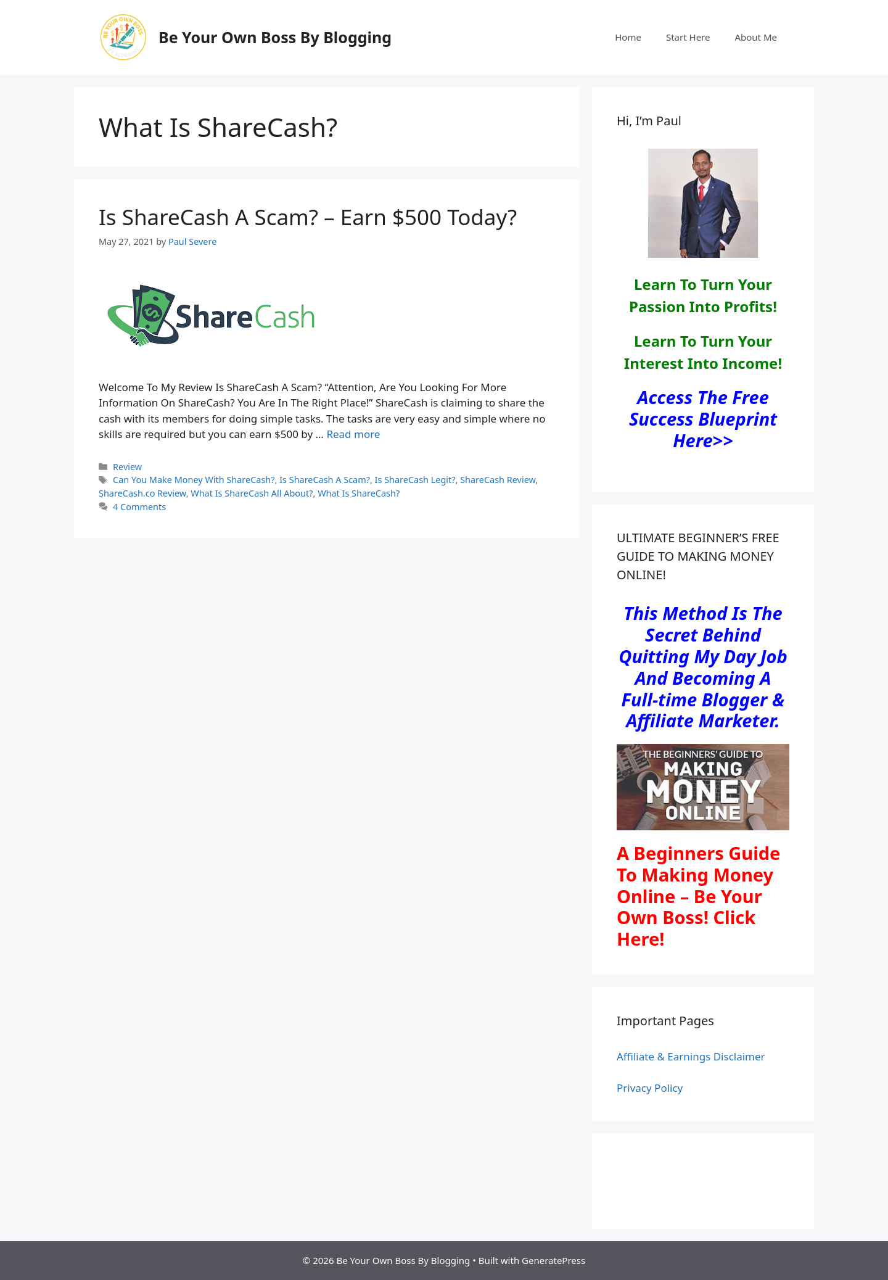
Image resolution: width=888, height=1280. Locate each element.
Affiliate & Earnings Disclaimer (691, 1056)
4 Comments (139, 507)
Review (127, 467)
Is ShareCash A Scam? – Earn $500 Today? (308, 216)
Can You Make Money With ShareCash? (193, 479)
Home (628, 37)
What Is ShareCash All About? (252, 493)
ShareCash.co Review (142, 493)
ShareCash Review (497, 479)
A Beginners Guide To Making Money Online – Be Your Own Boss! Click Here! (698, 896)
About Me (755, 37)
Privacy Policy (650, 1088)
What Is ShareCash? (359, 493)
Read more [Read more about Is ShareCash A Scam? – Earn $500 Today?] (353, 434)
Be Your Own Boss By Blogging (275, 37)
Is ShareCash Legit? (415, 479)
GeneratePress (553, 1260)
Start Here (688, 37)
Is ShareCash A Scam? (324, 479)
